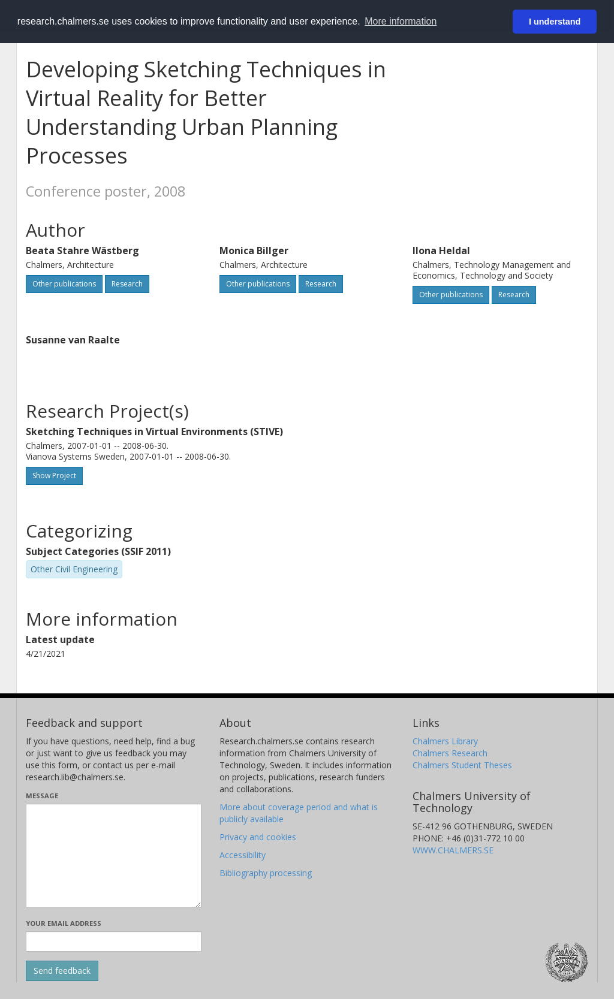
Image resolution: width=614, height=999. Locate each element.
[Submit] (62, 971)
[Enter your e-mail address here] (113, 941)
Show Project (54, 475)
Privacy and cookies (257, 837)
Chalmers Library (445, 741)
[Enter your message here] (113, 856)
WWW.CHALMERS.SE (453, 850)
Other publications (64, 284)
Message (42, 795)
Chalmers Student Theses (462, 765)
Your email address (63, 923)
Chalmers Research (450, 753)
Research (127, 284)
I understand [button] (554, 21)
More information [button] (401, 21)
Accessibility (242, 855)
